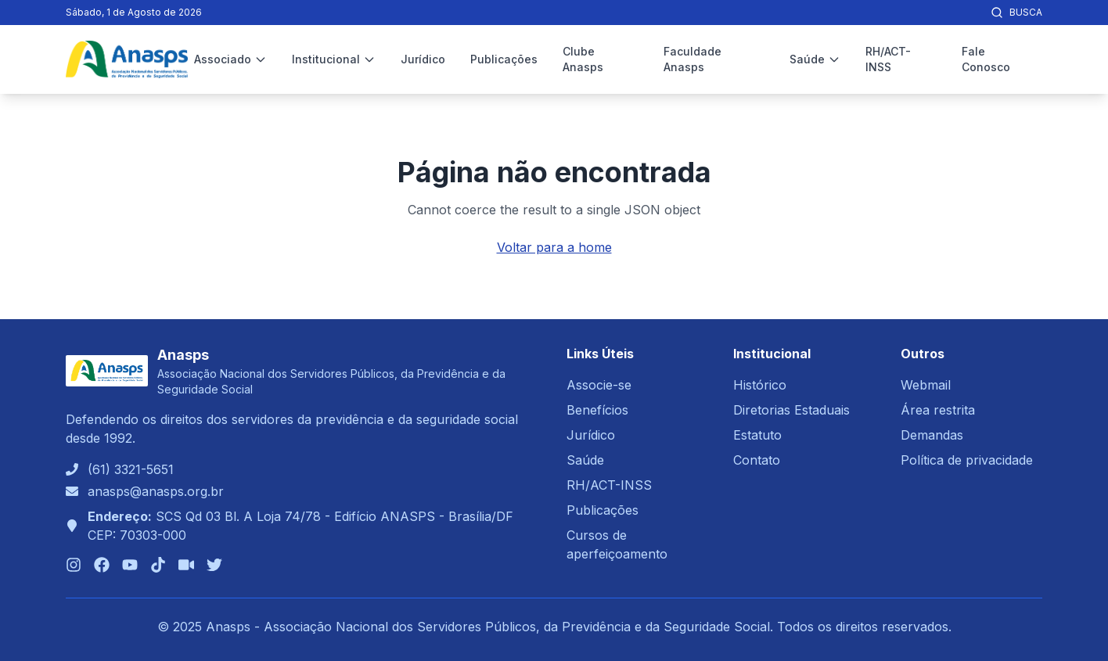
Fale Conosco (986, 59)
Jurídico (423, 59)
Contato (756, 460)
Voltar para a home (554, 247)
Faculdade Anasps (692, 59)
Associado (230, 59)
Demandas (932, 435)
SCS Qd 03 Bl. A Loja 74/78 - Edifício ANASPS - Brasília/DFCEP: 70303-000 (300, 525)
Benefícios (597, 410)
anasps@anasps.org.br (156, 491)
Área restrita (938, 410)
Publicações (504, 59)
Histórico (759, 385)
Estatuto (757, 435)
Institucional (334, 59)
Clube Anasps (583, 59)
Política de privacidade (967, 460)
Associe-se (599, 385)
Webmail (926, 385)
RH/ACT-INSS (888, 59)
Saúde (815, 59)
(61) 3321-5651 (131, 469)
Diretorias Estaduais (791, 410)
